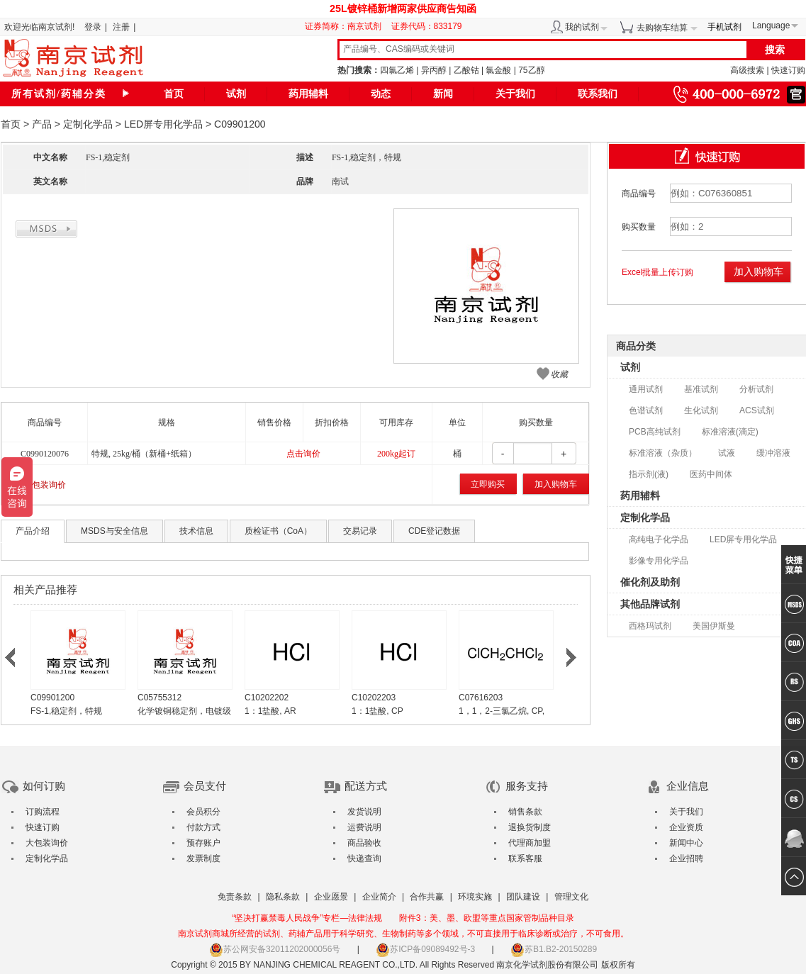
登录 (92, 27)
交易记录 (360, 531)
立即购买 (488, 484)
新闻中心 (686, 843)
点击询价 (303, 454)
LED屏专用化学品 (163, 124)
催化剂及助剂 (650, 582)
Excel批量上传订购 (657, 272)
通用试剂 (646, 389)
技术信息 (196, 531)
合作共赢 (427, 897)
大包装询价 (44, 485)
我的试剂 (582, 27)
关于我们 (515, 94)
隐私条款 (283, 897)
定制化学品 (88, 124)
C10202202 (267, 697)
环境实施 (475, 897)
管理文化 (571, 897)
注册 (121, 27)
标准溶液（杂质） (663, 453)
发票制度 (203, 858)
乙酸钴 (466, 70)
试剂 (236, 94)
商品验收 (364, 843)
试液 (726, 453)
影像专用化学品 (658, 561)
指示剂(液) (648, 474)
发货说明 (364, 812)
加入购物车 (555, 484)
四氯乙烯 (397, 70)
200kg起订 (396, 454)
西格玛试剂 (650, 626)
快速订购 (788, 70)
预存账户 (203, 843)
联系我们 (597, 94)
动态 (381, 94)
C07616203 (481, 697)
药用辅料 (308, 94)
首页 (174, 94)
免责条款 (235, 897)
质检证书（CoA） (278, 531)
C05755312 (159, 697)
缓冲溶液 (773, 453)
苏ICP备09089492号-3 (425, 949)
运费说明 (364, 827)
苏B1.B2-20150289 (553, 949)
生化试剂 (701, 410)
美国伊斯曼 (714, 626)
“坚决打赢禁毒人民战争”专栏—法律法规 (307, 918)
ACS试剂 (756, 410)
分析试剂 (756, 389)
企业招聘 (686, 858)
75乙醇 (531, 70)
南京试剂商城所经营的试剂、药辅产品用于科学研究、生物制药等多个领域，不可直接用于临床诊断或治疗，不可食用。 (403, 934)
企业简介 (379, 897)
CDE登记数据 (434, 531)
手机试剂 (724, 27)
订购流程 (43, 812)
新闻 (443, 94)
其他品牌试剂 (650, 604)
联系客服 (525, 858)
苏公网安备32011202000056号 (274, 949)
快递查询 (364, 858)
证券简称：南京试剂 (346, 26)
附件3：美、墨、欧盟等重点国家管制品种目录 (486, 918)
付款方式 (203, 827)
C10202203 (374, 697)
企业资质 (686, 827)
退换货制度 (529, 827)
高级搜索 (747, 70)
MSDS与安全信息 (114, 531)
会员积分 (203, 812)
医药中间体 (711, 474)
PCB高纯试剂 (655, 432)
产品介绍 (33, 531)
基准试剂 (701, 389)
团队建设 (523, 897)
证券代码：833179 (426, 26)
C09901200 (52, 697)
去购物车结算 (662, 28)
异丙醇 (434, 70)
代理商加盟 (529, 843)
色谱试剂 (646, 410)
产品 (42, 124)
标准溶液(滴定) (730, 432)
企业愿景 (331, 897)
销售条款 (525, 812)
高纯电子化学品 (658, 539)
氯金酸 (498, 70)
